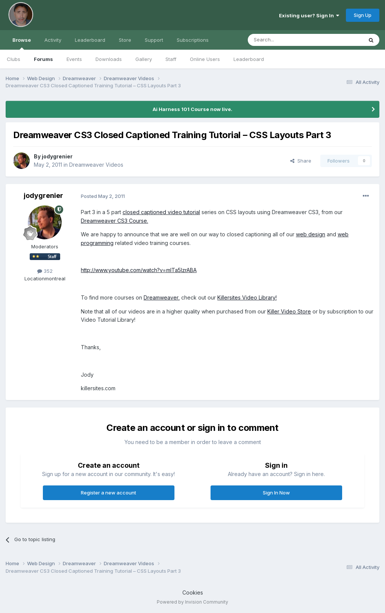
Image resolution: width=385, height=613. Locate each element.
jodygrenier (57, 156)
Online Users (205, 59)
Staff (170, 59)
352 (45, 271)
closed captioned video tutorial (161, 212)
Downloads (108, 59)
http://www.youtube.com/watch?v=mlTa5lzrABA (139, 270)
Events (74, 59)
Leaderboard (248, 59)
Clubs (13, 59)
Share (300, 161)
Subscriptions (193, 40)
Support (154, 40)
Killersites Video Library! (247, 297)
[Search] (286, 40)
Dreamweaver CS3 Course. (114, 221)
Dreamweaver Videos (96, 164)
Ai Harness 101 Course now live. (192, 109)
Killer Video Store (289, 311)
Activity (52, 40)
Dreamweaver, (162, 297)
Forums (43, 59)
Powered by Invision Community (192, 602)
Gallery (143, 59)
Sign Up (362, 15)
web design (310, 234)
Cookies (192, 592)
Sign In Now (276, 493)
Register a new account (108, 493)
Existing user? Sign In (309, 15)
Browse (21, 43)
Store (125, 40)
